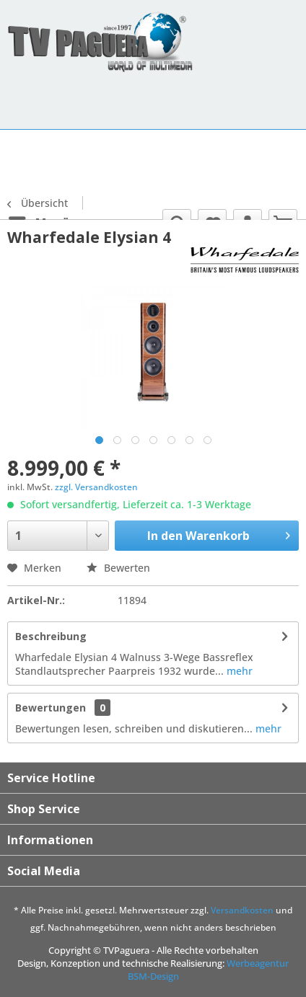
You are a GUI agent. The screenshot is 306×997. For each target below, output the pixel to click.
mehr (238, 671)
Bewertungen (50, 707)
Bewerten (118, 568)
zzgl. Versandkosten (96, 487)
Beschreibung (51, 636)
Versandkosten (242, 910)
